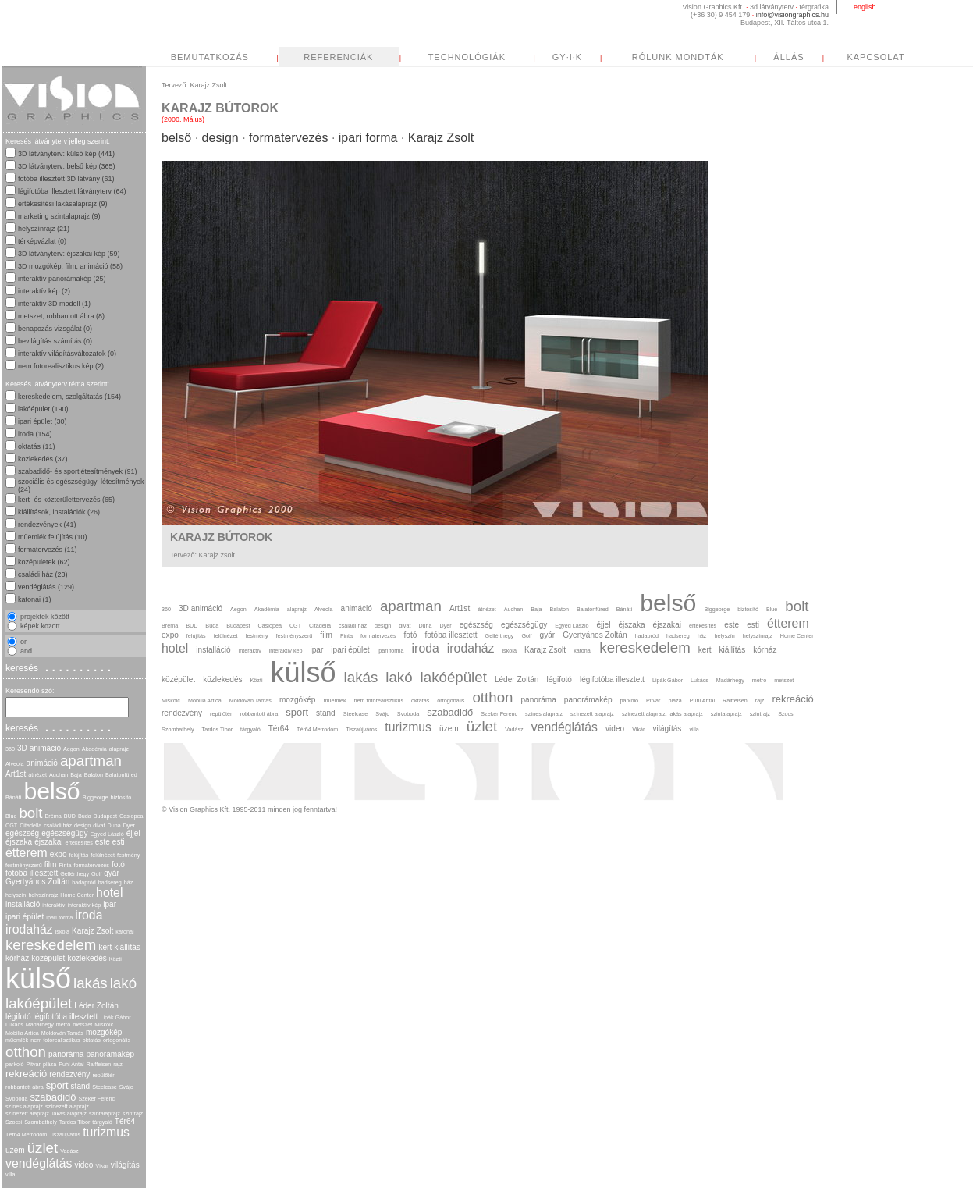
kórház (17, 958)
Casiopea (131, 816)
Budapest (105, 816)
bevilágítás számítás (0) (55, 341)
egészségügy (64, 833)
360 (10, 748)
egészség (22, 833)
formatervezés (91, 865)
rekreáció (26, 1074)
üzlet (43, 1148)
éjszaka (18, 842)
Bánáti (13, 797)
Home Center (77, 894)
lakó (123, 983)
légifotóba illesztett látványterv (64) (72, 191)
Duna (113, 825)
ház (128, 882)
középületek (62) (44, 562)
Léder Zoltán (96, 1005)
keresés (60, 667)
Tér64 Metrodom (26, 1134)
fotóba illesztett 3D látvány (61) (66, 179)
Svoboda (16, 1098)
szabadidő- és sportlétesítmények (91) (77, 471)
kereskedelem (50, 945)
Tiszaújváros (64, 1134)
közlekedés (86, 958)
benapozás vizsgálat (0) (55, 329)
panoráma (65, 1054)
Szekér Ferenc (96, 1098)
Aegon (71, 748)
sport (57, 1085)
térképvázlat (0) (42, 241)
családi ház (58, 825)
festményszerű (23, 865)
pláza (49, 1064)
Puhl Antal (71, 1064)
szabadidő (53, 1097)
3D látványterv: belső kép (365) (66, 166)
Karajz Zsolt (92, 931)
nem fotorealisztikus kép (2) (61, 366)
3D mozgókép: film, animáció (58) (70, 266)
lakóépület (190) (43, 409)
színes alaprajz (24, 1106)
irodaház (29, 929)
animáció (42, 763)
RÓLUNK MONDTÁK (825, 57)
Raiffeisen (99, 1064)
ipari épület (24, 916)
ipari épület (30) (42, 421)
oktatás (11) (36, 446)
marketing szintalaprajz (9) (59, 216)
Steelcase (104, 1086)
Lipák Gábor (115, 1017)
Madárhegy (40, 1024)
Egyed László (107, 834)
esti (118, 842)
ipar (109, 904)
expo (58, 854)
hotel (109, 892)
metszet (82, 1024)
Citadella (30, 825)
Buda (84, 816)
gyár (111, 873)
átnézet (37, 774)
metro (63, 1024)
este (102, 842)
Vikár (101, 1165)
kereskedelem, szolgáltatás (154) (69, 396)
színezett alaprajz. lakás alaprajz (46, 1113)
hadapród (83, 882)
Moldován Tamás (62, 1033)
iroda (88, 915)
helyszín (15, 894)
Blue (10, 816)
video (83, 1165)
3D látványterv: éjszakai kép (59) (69, 254)
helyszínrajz (43, 894)
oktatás (92, 1040)
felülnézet (103, 855)
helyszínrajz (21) (43, 229)
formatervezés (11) (47, 549)
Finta (65, 865)
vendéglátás (38, 1163)
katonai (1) (34, 599)
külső (38, 978)
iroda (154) (35, 434)
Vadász (69, 1150)
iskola (62, 931)
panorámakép (110, 1054)
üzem (15, 1150)
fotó (118, 864)
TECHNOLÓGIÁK (613, 57)
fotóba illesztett (31, 873)
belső (51, 791)
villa (10, 1174)
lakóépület (38, 1003)
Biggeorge (95, 797)
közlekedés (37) (43, 459)
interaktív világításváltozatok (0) (67, 353)
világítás (125, 1165)
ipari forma (59, 917)
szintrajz (133, 1113)
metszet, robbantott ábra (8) (61, 316)
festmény (128, 855)
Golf (96, 873)
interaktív (53, 905)
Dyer (129, 825)
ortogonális (116, 1040)
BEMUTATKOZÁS (357, 57)
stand (81, 1086)
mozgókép (104, 1032)
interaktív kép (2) (44, 291)
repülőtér (103, 1075)
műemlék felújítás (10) (52, 537)
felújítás (79, 855)
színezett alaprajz (67, 1106)
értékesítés (79, 842)
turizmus (106, 1132)
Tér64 (125, 1121)
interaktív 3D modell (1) (54, 304)
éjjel (133, 833)
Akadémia (94, 748)
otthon (25, 1052)
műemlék (16, 1040)
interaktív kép (84, 905)
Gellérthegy (74, 873)
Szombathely (40, 1122)
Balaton (93, 774)
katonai (124, 931)
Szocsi (13, 1122)
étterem (26, 852)
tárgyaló (102, 1122)
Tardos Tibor (75, 1122)
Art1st (15, 774)
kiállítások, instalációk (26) (59, 512)
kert (105, 947)
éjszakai (48, 842)
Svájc (126, 1086)
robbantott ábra (24, 1086)
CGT (11, 825)
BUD (70, 816)
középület (48, 958)
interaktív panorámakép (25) (62, 279)
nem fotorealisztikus (55, 1040)
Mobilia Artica (22, 1033)
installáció (22, 904)
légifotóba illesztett (66, 1016)
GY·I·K (714, 57)
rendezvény (69, 1074)
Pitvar (34, 1064)
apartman (91, 760)
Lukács (14, 1024)
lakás (90, 983)
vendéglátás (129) (46, 587)
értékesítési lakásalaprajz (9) (63, 204)
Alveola (14, 763)
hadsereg (110, 882)
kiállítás (127, 947)
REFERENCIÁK (485, 57)
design (82, 825)
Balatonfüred (121, 774)
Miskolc (103, 1024)
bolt (30, 813)
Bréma (53, 816)
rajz (118, 1064)
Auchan (58, 774)
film (50, 864)
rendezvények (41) (47, 524)
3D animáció (39, 748)
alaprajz (119, 748)
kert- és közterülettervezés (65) (66, 499)
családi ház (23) (43, 574)
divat (99, 825)
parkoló (14, 1064)
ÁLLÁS (935, 57)
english (865, 7)
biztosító (120, 797)
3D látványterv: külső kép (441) (66, 154)
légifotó (18, 1016)
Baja (75, 774)
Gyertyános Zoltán (37, 881)
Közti (115, 958)
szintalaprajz (104, 1113)
